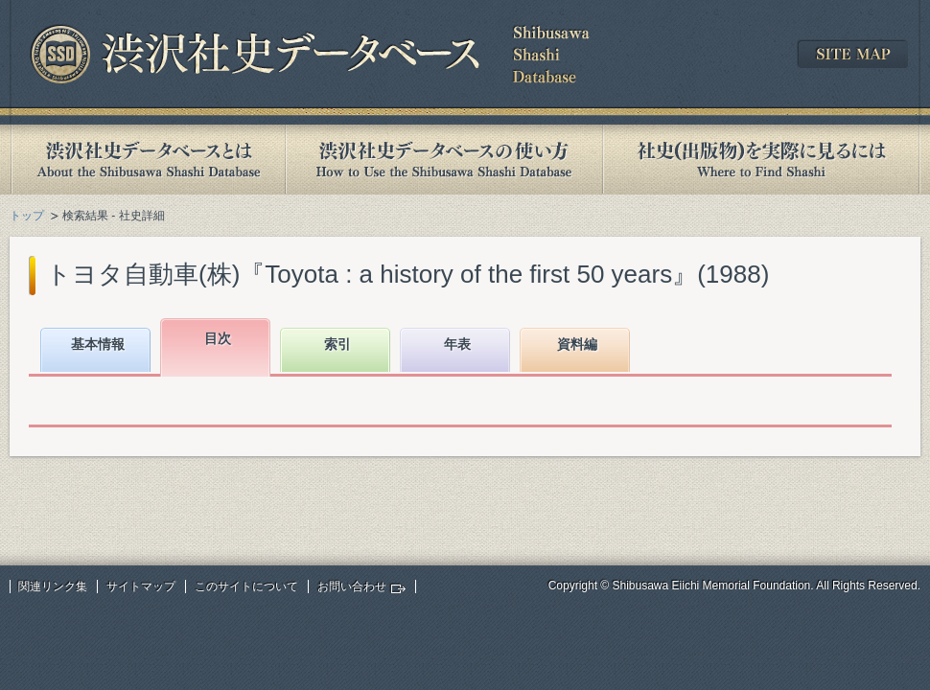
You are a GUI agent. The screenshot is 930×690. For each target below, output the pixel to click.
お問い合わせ (351, 586)
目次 (217, 338)
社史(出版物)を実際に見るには (761, 160)
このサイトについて (246, 586)
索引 (337, 344)
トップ (27, 215)
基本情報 (98, 344)
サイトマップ (140, 586)
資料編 (577, 344)
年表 (457, 344)
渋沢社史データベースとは (147, 160)
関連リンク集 (52, 586)
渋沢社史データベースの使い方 (444, 160)
